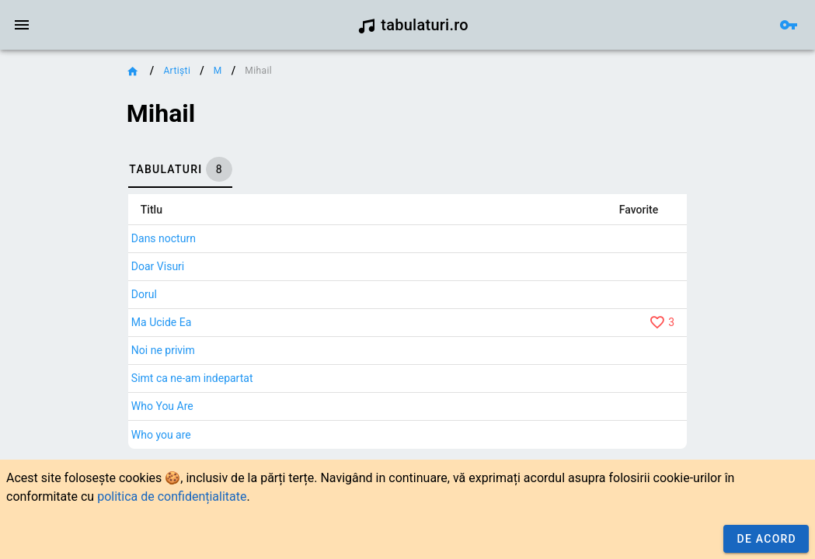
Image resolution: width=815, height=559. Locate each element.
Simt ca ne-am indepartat (192, 378)
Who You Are (162, 406)
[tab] (180, 169)
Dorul (144, 294)
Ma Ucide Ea (161, 322)
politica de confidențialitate (171, 496)
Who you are (161, 435)
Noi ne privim (163, 350)
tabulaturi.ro (412, 25)
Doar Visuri (157, 266)
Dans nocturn (163, 238)
